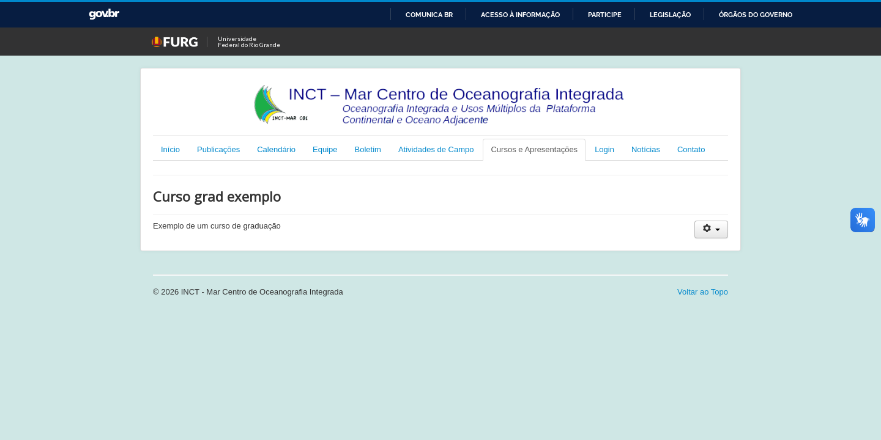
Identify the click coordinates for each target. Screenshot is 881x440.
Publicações (218, 149)
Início (170, 149)
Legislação (670, 14)
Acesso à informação (520, 14)
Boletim (368, 149)
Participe (605, 14)
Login (604, 149)
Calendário (276, 149)
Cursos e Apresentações (534, 149)
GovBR (104, 14)
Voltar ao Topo (702, 291)
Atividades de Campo (436, 149)
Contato (691, 149)
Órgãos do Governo (755, 14)
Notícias (645, 149)
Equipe (325, 149)
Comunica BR (429, 14)
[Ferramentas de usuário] (711, 229)
